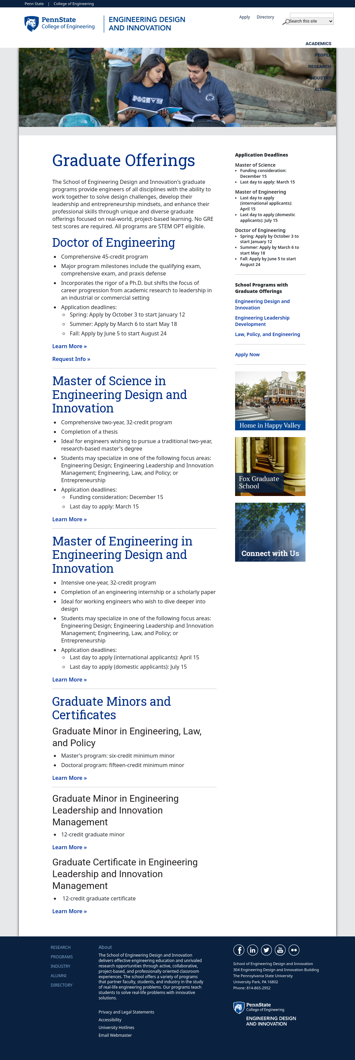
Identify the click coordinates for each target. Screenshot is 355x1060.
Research (214, 43)
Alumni (322, 43)
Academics (106, 43)
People (160, 43)
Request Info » (71, 359)
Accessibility (110, 1020)
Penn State (34, 3)
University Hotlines (116, 1027)
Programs (62, 957)
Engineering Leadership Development (262, 320)
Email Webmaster (115, 1035)
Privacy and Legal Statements (126, 1012)
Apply (244, 17)
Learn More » (69, 346)
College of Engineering (74, 3)
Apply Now (247, 354)
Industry (270, 43)
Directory (265, 17)
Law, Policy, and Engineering (267, 334)
